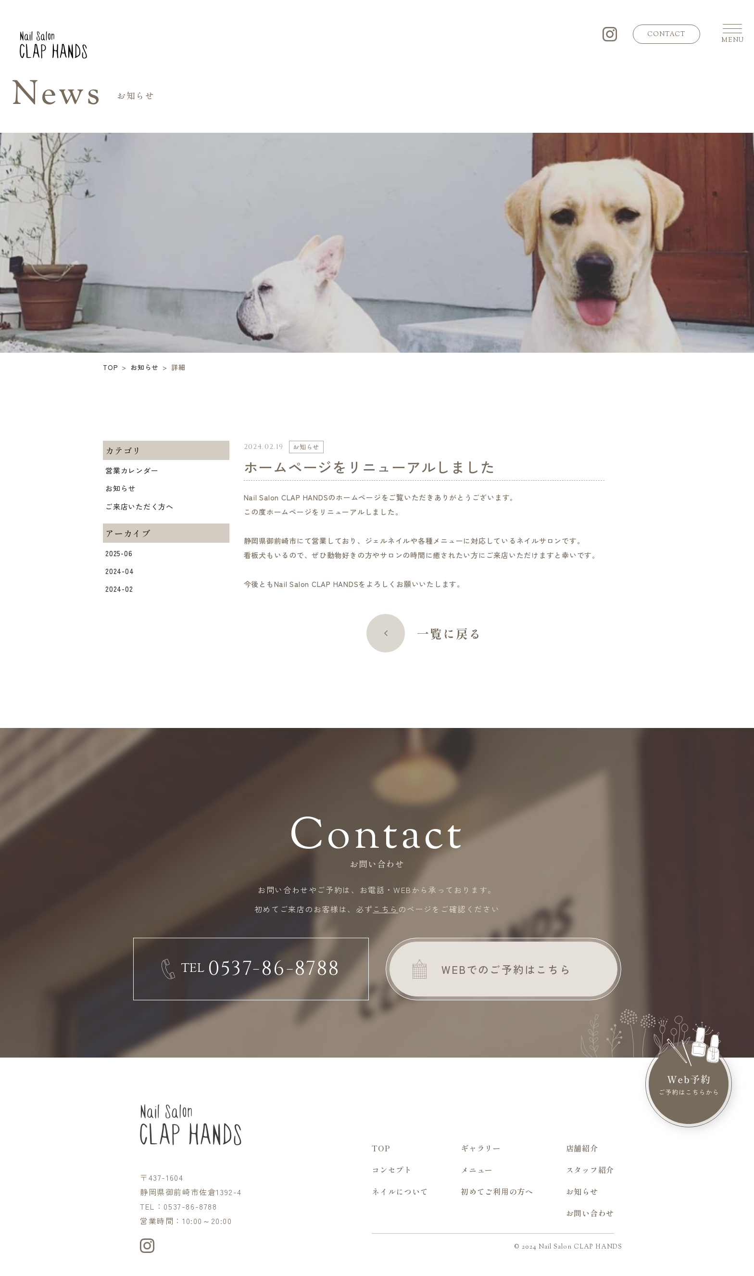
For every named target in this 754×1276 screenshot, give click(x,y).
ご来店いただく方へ (139, 506)
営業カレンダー (131, 470)
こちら (385, 909)
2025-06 (118, 553)
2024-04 (119, 571)
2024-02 (119, 589)
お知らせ (120, 488)
